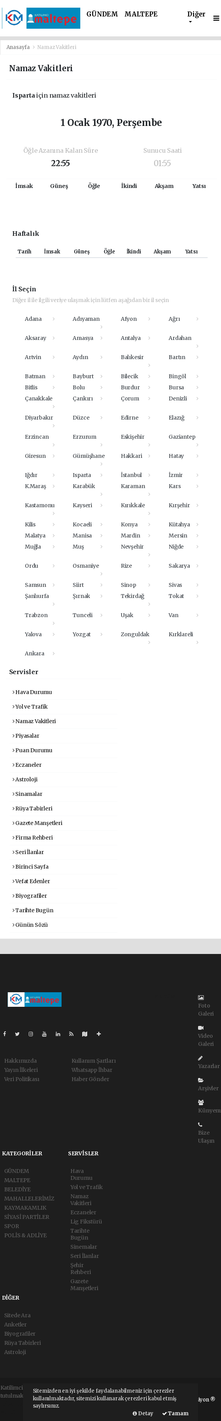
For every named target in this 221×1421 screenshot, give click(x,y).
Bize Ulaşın (206, 1133)
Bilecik (129, 376)
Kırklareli (181, 634)
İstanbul (131, 475)
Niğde (176, 546)
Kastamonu (40, 505)
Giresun (35, 455)
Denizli (178, 398)
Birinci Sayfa (31, 866)
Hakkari (131, 455)
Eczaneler (27, 764)
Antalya (131, 338)
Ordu (31, 565)
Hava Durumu (32, 692)
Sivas (175, 584)
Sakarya (179, 565)
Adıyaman (86, 318)
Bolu (78, 387)
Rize (126, 565)
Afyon (129, 318)
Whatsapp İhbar (92, 1070)
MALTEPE (141, 14)
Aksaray (35, 338)
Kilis (30, 524)
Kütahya (179, 524)
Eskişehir (133, 436)
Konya (129, 524)
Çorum (130, 398)
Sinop (128, 584)
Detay (143, 1413)
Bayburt (83, 376)
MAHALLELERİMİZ (29, 1198)
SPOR (11, 1226)
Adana (33, 318)
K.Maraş (35, 486)
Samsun (35, 584)
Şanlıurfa (37, 596)
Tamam (175, 1413)
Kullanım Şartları (94, 1060)
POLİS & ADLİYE (25, 1235)
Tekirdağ (132, 596)
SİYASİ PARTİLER (26, 1217)
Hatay (176, 455)
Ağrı (174, 318)
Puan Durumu (33, 750)
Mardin (130, 535)
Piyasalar (26, 735)
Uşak (127, 615)
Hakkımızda (20, 1060)
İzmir (176, 475)
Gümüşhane (88, 455)
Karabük (84, 486)
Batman (35, 376)
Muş (78, 546)
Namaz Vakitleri (56, 47)
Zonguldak (135, 634)
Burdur (130, 387)
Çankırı (83, 398)
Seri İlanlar (28, 852)
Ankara (34, 653)
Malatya (35, 535)
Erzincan (37, 436)
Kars (174, 486)
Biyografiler (30, 895)
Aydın (80, 357)
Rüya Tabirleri (32, 808)
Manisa (82, 535)
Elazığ (176, 417)
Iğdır (31, 475)
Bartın (177, 357)
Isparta (82, 475)
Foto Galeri (206, 1006)
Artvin (33, 357)
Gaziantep (182, 436)
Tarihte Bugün (33, 910)
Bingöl (177, 376)
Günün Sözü (30, 924)
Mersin (178, 535)
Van (173, 615)
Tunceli (83, 615)
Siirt (78, 584)
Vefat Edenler (31, 881)
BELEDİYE (17, 1189)
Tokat (176, 596)
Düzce (81, 417)
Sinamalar (27, 794)
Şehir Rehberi (80, 1269)
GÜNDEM (102, 14)
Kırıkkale (133, 505)
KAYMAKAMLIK (25, 1207)
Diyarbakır (39, 417)
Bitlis (31, 387)
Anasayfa (18, 47)
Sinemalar (83, 1246)
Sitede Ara (17, 1315)
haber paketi (16, 1403)
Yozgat (82, 634)
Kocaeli (82, 524)
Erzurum (84, 436)
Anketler (15, 1324)
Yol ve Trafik (30, 706)
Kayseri (82, 505)
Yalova (33, 634)
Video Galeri (206, 1036)
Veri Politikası (21, 1079)
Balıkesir (132, 357)
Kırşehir (179, 505)
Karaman (133, 486)
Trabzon (36, 615)
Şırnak (81, 596)
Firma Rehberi (33, 837)
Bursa (176, 387)
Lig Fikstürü (86, 1221)
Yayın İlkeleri (21, 1070)
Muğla (33, 546)
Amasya (83, 338)
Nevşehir (132, 546)
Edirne (129, 417)
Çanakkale (38, 398)
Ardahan (180, 338)
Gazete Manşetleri (37, 823)
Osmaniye (86, 565)
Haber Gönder (90, 1079)
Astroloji (25, 779)
